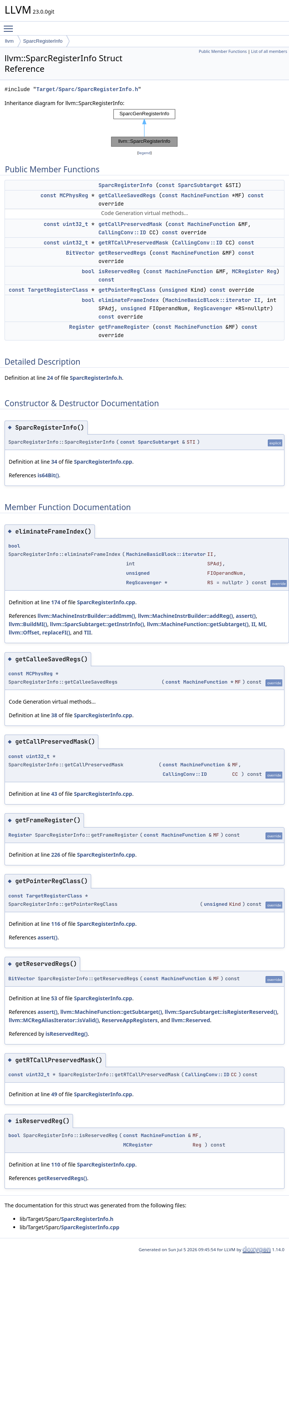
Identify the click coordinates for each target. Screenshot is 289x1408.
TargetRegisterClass (58, 289)
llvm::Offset (24, 632)
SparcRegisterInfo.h (96, 377)
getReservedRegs (122, 252)
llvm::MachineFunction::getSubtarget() (198, 624)
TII (87, 632)
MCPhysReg (73, 195)
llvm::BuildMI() (28, 624)
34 (54, 461)
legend (144, 152)
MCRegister (248, 271)
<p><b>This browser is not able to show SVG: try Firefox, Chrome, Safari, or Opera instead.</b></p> (144, 128)
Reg (271, 271)
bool (88, 271)
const (167, 185)
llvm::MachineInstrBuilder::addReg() (185, 615)
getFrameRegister (123, 326)
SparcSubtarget (200, 185)
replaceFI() (56, 632)
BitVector (80, 252)
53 (54, 998)
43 (54, 793)
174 (55, 602)
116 (55, 923)
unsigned (174, 289)
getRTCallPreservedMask (133, 242)
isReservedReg (119, 271)
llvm (9, 41)
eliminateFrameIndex (128, 300)
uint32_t (75, 224)
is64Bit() (48, 475)
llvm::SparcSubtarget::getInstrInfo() (97, 624)
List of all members (269, 51)
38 (54, 715)
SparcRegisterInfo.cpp (103, 461)
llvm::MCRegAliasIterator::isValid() (54, 1020)
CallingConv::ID (122, 232)
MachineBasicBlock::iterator (208, 300)
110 (55, 1164)
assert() (246, 615)
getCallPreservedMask (130, 224)
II (257, 300)
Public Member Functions (223, 51)
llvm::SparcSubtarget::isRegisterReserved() (221, 1011)
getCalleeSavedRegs (126, 195)
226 (55, 854)
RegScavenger (213, 308)
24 (50, 377)
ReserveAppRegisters (130, 1020)
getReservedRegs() (62, 1178)
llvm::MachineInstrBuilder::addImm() (86, 615)
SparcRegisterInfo (42, 41)
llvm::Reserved (190, 1020)
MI (262, 624)
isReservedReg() (66, 1033)
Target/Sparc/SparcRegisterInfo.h (87, 89)
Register (82, 326)
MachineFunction (205, 195)
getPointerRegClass (126, 289)
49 (54, 1094)
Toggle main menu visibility (10, 25)
